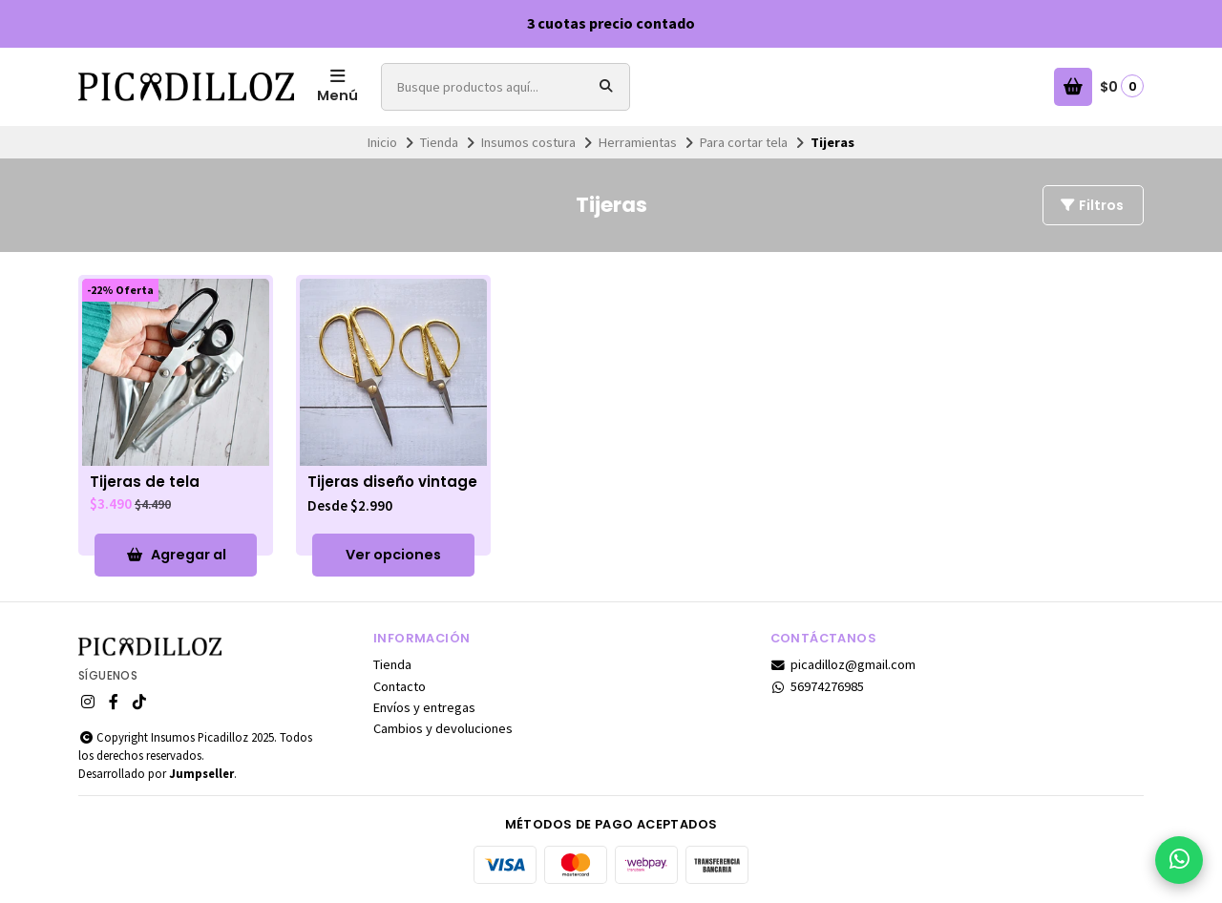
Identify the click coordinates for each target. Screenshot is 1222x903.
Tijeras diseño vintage (392, 482)
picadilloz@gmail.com (843, 664)
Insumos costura (528, 142)
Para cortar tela (744, 142)
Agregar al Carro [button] (176, 561)
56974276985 (817, 686)
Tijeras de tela (145, 482)
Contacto (399, 686)
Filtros (1091, 205)
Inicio (382, 142)
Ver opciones (393, 554)
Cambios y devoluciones (443, 728)
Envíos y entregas (424, 707)
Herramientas (638, 142)
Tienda (439, 142)
